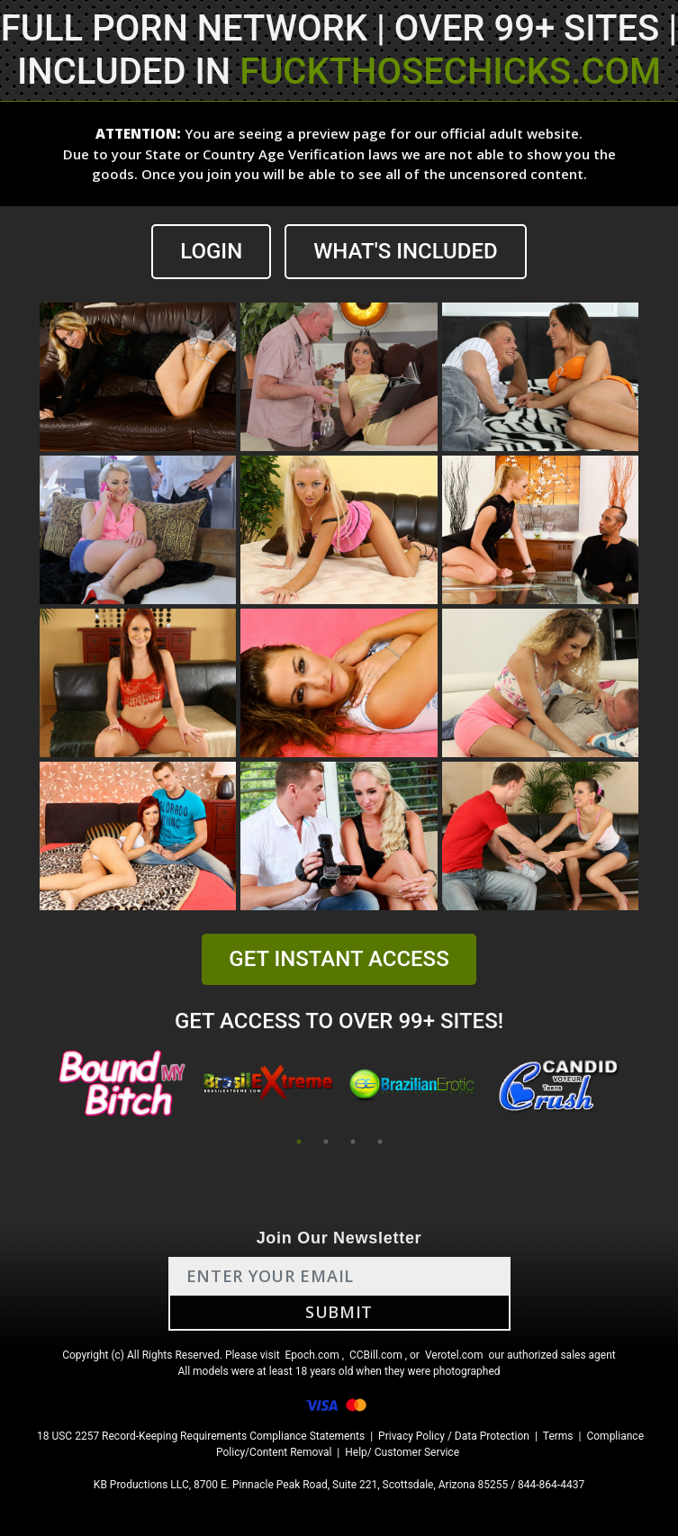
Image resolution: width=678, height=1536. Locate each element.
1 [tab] (299, 1142)
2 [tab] (326, 1142)
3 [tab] (353, 1142)
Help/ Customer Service (402, 1452)
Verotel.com (454, 1355)
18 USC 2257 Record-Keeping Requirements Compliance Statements (201, 1436)
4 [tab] (380, 1142)
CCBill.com (375, 1355)
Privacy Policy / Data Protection (453, 1436)
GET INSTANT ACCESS (338, 958)
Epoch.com (312, 1355)
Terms (558, 1436)
